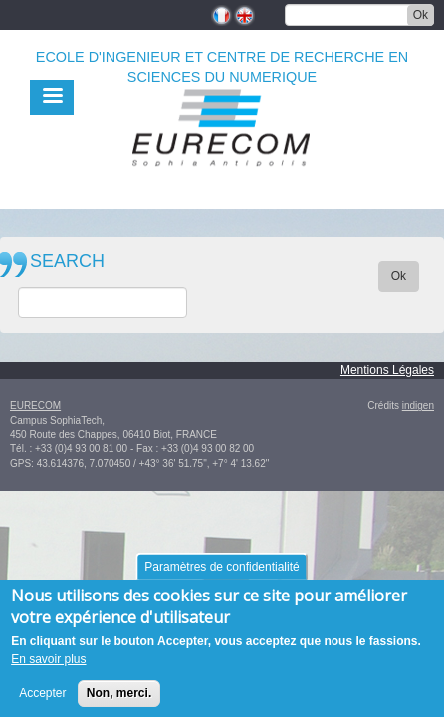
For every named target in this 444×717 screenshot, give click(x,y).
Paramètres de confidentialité (221, 572)
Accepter (42, 698)
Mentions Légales (387, 370)
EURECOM (35, 405)
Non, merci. (119, 698)
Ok (420, 15)
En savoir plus (48, 664)
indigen (418, 405)
